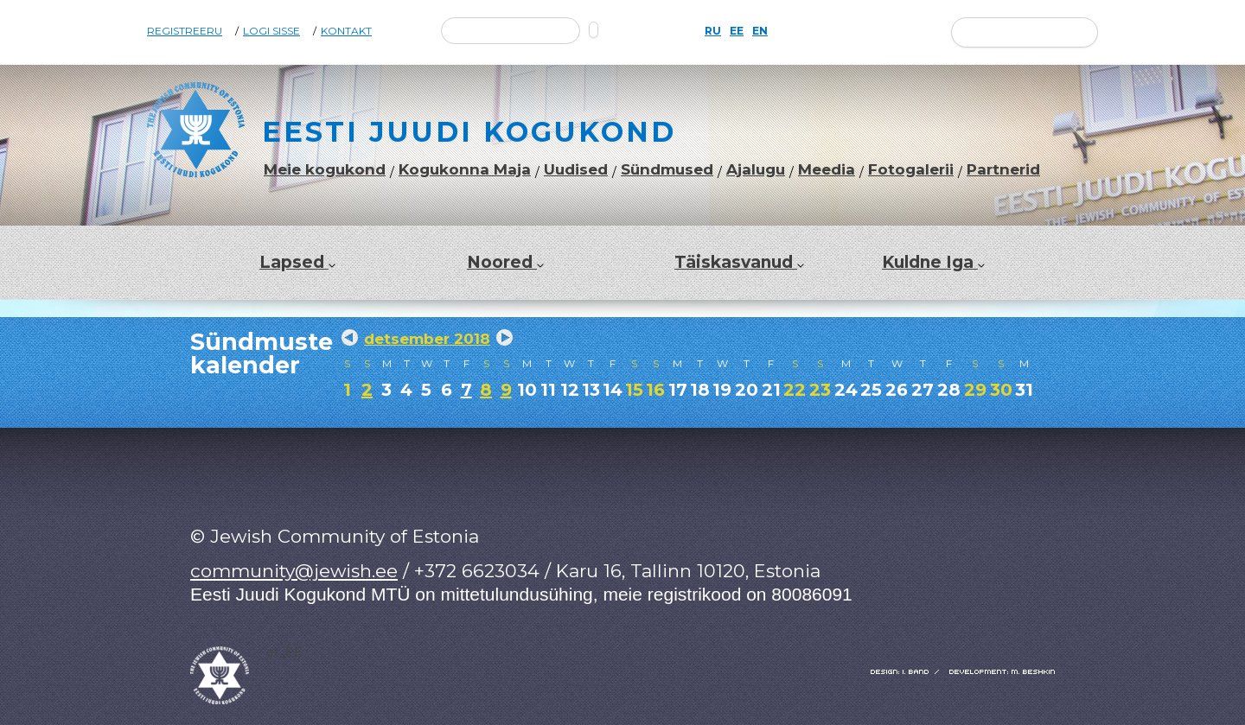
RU (713, 31)
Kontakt (346, 31)
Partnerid (1003, 169)
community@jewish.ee (294, 571)
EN (760, 31)
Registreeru (184, 31)
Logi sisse (271, 31)
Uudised (576, 169)
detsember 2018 (427, 338)
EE (737, 31)
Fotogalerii (911, 169)
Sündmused (667, 169)
